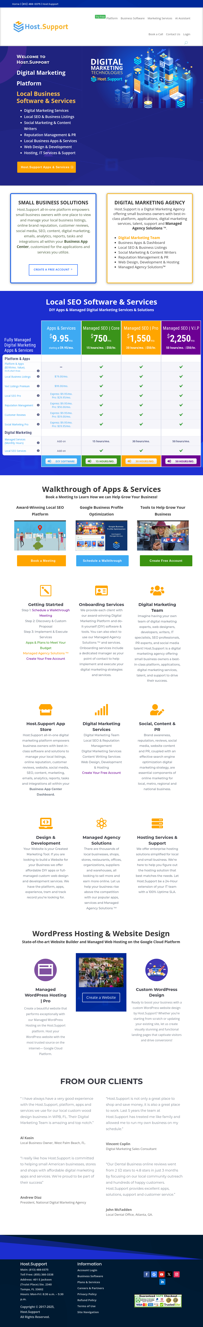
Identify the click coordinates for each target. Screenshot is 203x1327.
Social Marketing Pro (16, 424)
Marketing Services (160, 18)
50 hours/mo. (180, 461)
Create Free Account (166, 560)
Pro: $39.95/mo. (61, 426)
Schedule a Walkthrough (102, 560)
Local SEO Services (15, 450)
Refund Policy (86, 1300)
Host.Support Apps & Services (45, 167)
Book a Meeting (43, 560)
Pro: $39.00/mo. (61, 416)
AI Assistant (182, 18)
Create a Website (101, 997)
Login (186, 34)
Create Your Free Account (45, 659)
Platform (106, 17)
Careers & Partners (90, 1288)
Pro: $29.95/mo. (61, 397)
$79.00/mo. (61, 376)
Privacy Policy (87, 1294)
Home (15, 4)
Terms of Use (86, 1306)
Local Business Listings (18, 376)
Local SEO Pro (13, 395)
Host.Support (50, 4)
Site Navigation (88, 1312)
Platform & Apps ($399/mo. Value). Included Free (15, 367)
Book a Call (156, 34)
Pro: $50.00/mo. (61, 407)
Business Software (133, 18)
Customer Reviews (15, 414)
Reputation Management (19, 405)
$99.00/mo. (61, 386)
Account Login (87, 1270)
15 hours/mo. (101, 461)
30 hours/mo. (141, 461)
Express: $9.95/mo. (61, 393)
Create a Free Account (51, 269)
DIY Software (61, 461)
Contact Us (173, 34)
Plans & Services (88, 1282)
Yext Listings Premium (17, 386)
